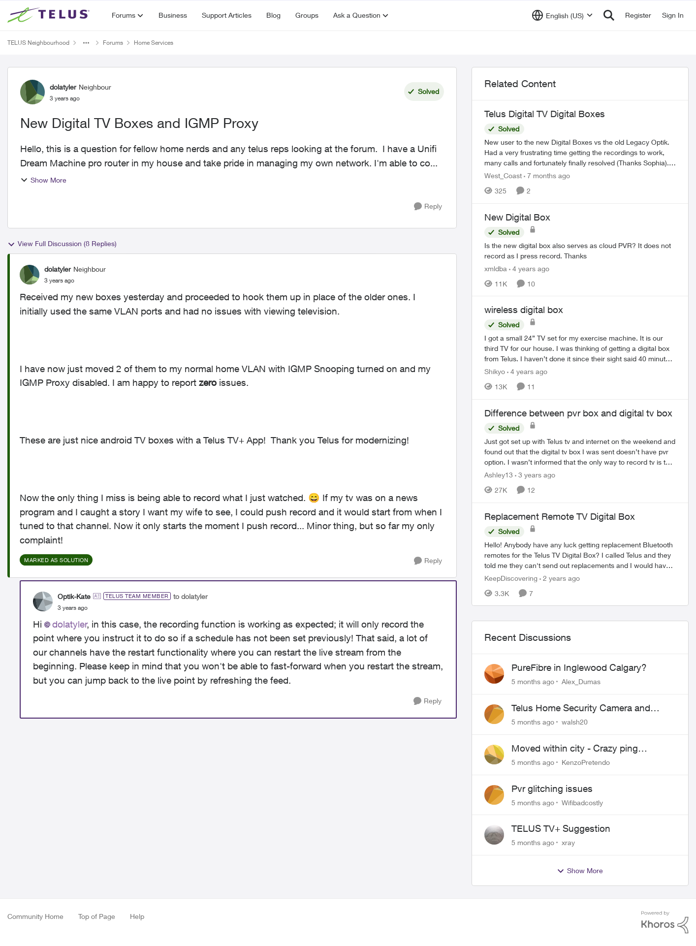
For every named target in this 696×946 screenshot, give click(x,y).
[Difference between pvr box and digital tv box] (580, 451)
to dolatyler (190, 596)
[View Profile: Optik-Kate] (43, 601)
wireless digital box (523, 309)
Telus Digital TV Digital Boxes (544, 113)
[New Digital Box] (580, 250)
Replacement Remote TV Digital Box (559, 516)
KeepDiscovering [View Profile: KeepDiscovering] (511, 577)
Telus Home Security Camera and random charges (580, 708)
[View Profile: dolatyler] (32, 92)
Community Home (35, 916)
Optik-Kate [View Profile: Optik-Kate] (74, 596)
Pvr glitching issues (552, 788)
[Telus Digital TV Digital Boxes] (580, 152)
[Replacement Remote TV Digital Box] (580, 554)
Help (137, 916)
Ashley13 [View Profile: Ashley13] (498, 475)
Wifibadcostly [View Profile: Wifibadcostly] (582, 802)
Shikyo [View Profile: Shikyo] (494, 371)
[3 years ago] (535, 475)
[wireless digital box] (580, 348)
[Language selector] (562, 15)
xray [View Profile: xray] (568, 842)
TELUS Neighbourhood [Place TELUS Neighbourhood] (38, 42)
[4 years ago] (529, 268)
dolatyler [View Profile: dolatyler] (63, 87)
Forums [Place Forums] (113, 42)
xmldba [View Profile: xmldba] (495, 268)
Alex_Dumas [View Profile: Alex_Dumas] (581, 681)
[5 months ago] (532, 681)
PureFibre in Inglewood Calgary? (579, 667)
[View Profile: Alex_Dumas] (494, 674)
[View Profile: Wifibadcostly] (494, 795)
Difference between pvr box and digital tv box (578, 413)
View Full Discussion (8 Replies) (62, 243)
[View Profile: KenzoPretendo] (494, 754)
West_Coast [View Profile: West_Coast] (503, 175)
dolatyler (69, 624)
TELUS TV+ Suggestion (560, 828)
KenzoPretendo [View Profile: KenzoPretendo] (586, 762)
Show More (43, 180)
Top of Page (96, 916)
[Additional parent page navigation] (86, 43)
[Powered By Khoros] (665, 922)
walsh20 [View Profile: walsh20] (575, 722)
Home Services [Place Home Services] (153, 42)
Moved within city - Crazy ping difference (574, 749)
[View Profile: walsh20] (494, 714)
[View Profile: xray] (494, 835)
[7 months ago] (547, 175)
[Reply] (428, 206)
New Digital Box (517, 217)
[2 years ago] (559, 577)
